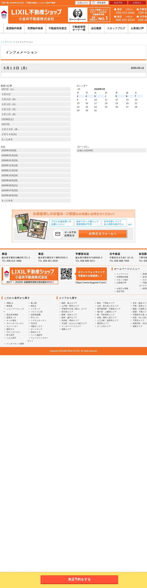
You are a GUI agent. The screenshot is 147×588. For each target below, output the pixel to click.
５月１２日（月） (16, 68)
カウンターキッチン (15, 323)
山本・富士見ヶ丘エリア (108, 306)
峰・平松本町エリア (106, 315)
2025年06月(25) (9, 195)
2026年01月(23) (9, 160)
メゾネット (35, 309)
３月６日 (6, 94)
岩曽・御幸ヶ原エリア (107, 317)
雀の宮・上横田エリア (107, 312)
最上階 (34, 303)
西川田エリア (67, 312)
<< (79, 89)
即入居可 (10, 335)
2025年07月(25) (9, 190)
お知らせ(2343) (85, 150)
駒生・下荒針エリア (106, 303)
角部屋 (9, 306)
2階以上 (9, 303)
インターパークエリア (71, 326)
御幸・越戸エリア (69, 317)
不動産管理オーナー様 (78, 28)
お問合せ (137, 3)
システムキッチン (38, 320)
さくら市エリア (104, 326)
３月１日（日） (9, 114)
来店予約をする (79, 579)
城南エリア (66, 329)
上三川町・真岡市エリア (108, 320)
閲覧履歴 (99, 2)
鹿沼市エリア (103, 323)
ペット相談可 (36, 335)
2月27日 (5, 124)
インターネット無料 (15, 344)
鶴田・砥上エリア (69, 303)
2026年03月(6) (8, 150)
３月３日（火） (9, 104)
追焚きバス (11, 317)
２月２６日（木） (10, 129)
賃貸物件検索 (14, 28)
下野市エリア (138, 320)
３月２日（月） (9, 109)
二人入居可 (11, 338)
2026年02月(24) (9, 155)
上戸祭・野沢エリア (70, 306)
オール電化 (11, 320)
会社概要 (96, 28)
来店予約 (120, 291)
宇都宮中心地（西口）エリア (74, 309)
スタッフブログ (116, 28)
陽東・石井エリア (69, 315)
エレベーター (12, 326)
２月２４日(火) (9, 134)
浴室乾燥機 (35, 315)
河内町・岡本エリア (70, 320)
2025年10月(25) (9, 175)
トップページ (122, 274)
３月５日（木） (9, 99)
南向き (34, 306)
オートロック (36, 329)
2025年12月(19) (9, 165)
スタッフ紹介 (122, 280)
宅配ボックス (36, 326)
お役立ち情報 (122, 288)
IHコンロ (35, 317)
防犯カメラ (35, 332)
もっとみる (7, 139)
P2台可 (34, 323)
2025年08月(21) (9, 185)
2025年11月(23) (9, 170)
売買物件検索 (35, 28)
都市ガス (10, 329)
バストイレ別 (36, 312)
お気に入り (81, 2)
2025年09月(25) (9, 180)
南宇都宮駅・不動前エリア (108, 309)
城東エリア (137, 326)
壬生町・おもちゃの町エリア (74, 323)
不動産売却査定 (58, 28)
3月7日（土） (8, 89)
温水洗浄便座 (12, 315)
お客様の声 (137, 28)
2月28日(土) (7, 119)
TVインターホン (13, 332)
